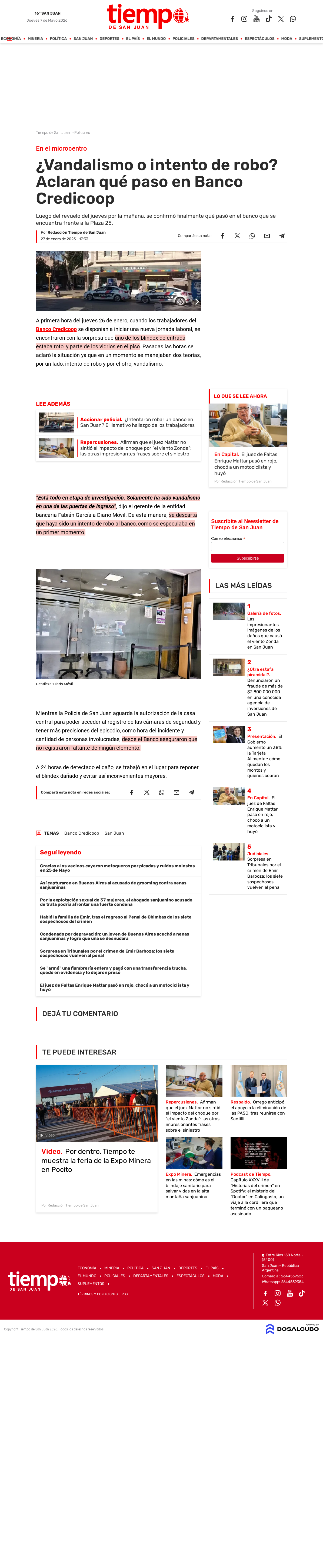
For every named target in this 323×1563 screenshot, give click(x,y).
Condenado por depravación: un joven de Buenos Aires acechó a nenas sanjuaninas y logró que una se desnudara (114, 936)
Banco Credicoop (56, 329)
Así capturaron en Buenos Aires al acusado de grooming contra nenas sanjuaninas (113, 885)
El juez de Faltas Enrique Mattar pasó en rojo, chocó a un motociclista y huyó (114, 987)
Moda (286, 39)
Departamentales (219, 39)
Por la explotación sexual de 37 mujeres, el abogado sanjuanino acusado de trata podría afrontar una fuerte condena (116, 902)
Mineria (35, 39)
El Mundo (156, 39)
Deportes (109, 39)
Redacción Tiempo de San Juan (77, 232)
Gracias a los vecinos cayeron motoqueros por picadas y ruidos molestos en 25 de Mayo (117, 868)
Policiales (183, 39)
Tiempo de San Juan (53, 132)
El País (133, 39)
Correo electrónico (228, 538)
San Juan (83, 39)
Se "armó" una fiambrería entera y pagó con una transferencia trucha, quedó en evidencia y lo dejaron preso (113, 970)
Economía (11, 39)
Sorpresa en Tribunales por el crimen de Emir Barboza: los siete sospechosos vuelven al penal (107, 953)
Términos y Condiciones (98, 1294)
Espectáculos (259, 39)
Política (58, 39)
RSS (125, 1294)
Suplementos (91, 1283)
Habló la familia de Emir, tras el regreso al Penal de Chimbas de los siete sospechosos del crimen (116, 919)
